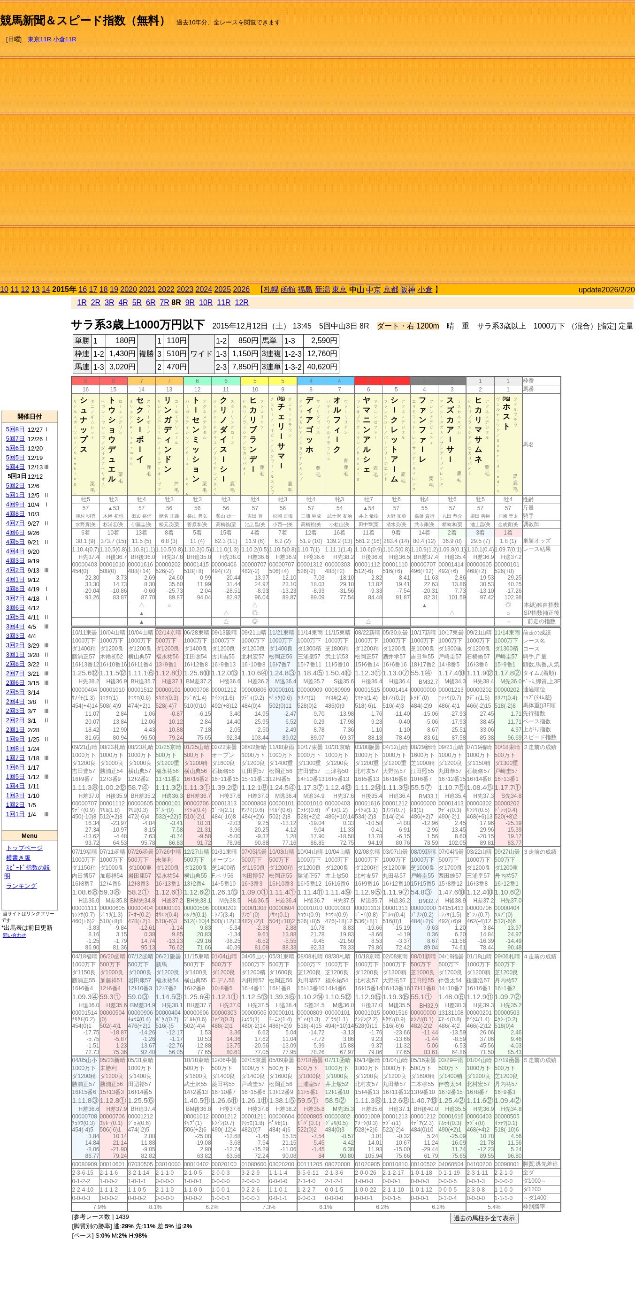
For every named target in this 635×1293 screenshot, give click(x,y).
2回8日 (15, 663)
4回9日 (15, 504)
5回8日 (15, 429)
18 (103, 289)
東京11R (39, 39)
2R (95, 302)
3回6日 (15, 607)
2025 (222, 289)
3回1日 (15, 654)
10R (206, 302)
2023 (184, 289)
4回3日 (15, 560)
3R (109, 302)
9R (190, 302)
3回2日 (15, 645)
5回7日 (15, 438)
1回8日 (15, 748)
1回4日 (15, 785)
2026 (241, 289)
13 (35, 289)
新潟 (322, 289)
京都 (390, 289)
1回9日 (15, 738)
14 (46, 289)
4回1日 (15, 579)
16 (82, 289)
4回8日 (15, 513)
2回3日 (15, 710)
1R (81, 302)
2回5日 (15, 692)
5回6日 (15, 447)
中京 (373, 290)
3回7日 (15, 598)
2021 (147, 289)
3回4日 (15, 626)
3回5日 (15, 616)
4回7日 (15, 523)
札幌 (271, 289)
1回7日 (15, 757)
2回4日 (15, 701)
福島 (305, 289)
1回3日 (15, 795)
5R (137, 302)
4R (123, 302)
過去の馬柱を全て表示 (484, 1218)
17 (93, 289)
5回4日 (15, 466)
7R (164, 302)
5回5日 (15, 457)
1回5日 (15, 776)
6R (150, 302)
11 (14, 289)
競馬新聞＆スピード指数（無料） (85, 20)
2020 (128, 289)
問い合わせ (14, 935)
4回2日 (15, 570)
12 (25, 289)
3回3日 (15, 635)
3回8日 (15, 588)
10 (4, 289)
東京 (339, 289)
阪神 (407, 290)
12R (242, 302)
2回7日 (15, 673)
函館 (288, 289)
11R (223, 302)
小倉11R (65, 39)
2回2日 (15, 720)
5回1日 (15, 494)
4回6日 (15, 532)
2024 (203, 289)
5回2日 (15, 485)
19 (114, 289)
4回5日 (15, 541)
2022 (166, 289)
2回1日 (15, 729)
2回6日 (15, 682)
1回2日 (15, 804)
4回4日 (15, 551)
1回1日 (15, 814)
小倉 (425, 289)
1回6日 (15, 767)
